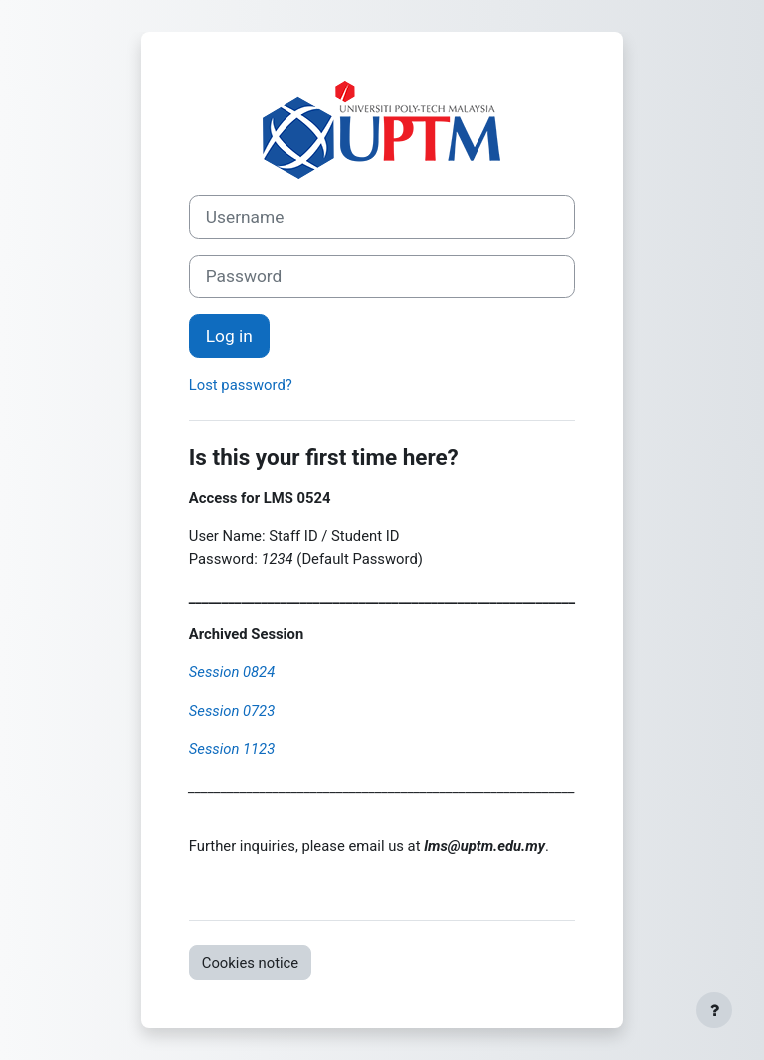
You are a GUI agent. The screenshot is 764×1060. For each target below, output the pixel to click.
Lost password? (240, 385)
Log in (229, 336)
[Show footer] (714, 1010)
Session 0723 (232, 711)
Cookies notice (250, 963)
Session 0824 (232, 672)
